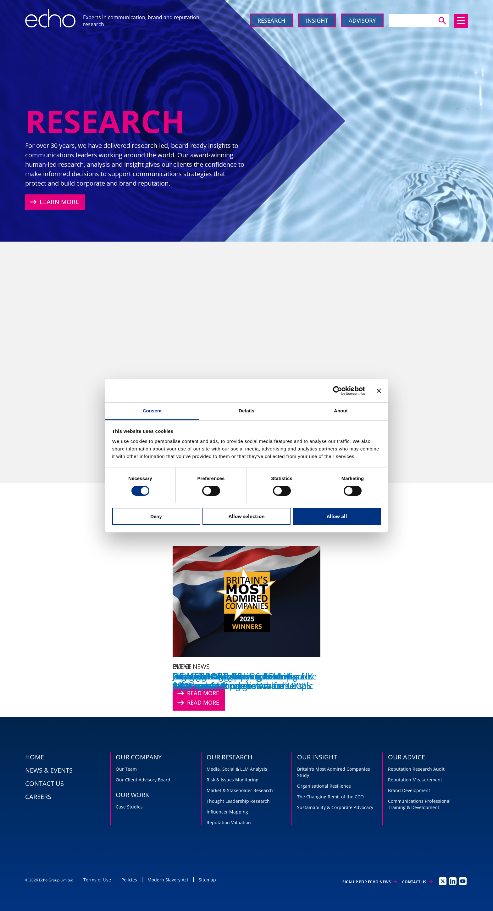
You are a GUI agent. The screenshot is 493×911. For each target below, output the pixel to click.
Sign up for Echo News (369, 882)
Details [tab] (246, 410)
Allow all (337, 516)
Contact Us (417, 882)
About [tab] (341, 410)
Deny (156, 516)
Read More (197, 703)
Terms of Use (97, 880)
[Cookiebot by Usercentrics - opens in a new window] (337, 390)
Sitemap (207, 880)
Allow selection (247, 516)
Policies (129, 880)
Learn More (53, 202)
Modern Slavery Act (167, 880)
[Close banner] (379, 390)
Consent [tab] (152, 410)
